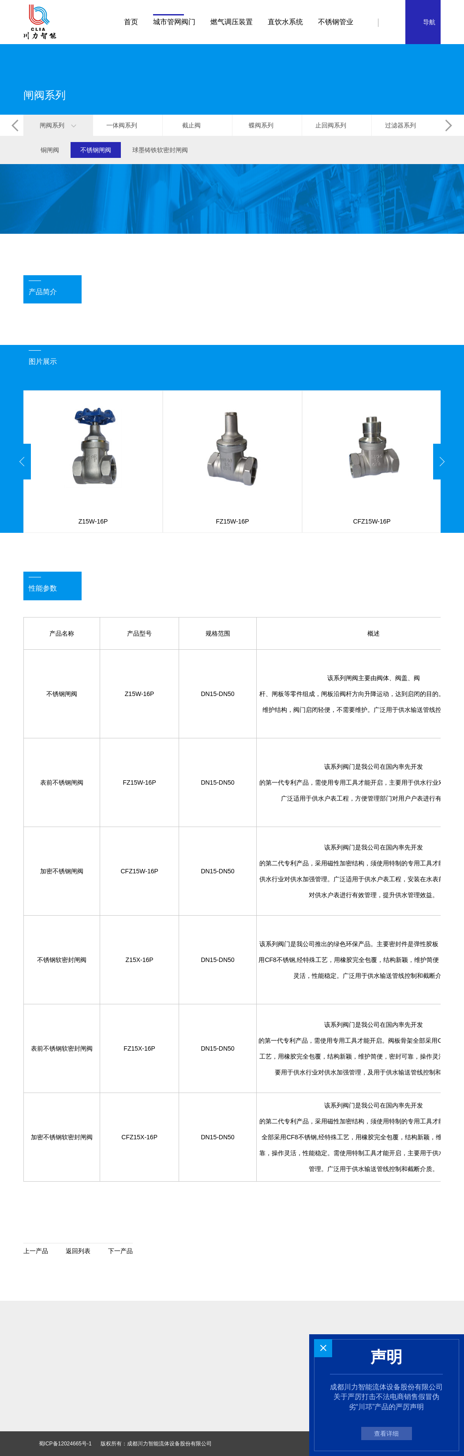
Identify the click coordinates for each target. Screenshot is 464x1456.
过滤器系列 (406, 125)
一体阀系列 (127, 125)
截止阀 (197, 125)
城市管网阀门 (174, 22)
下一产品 (120, 1250)
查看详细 (386, 1433)
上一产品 (35, 1250)
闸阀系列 (58, 125)
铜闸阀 (50, 149)
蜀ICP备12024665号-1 (65, 1444)
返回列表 (78, 1250)
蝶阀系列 (267, 125)
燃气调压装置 (231, 22)
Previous (22, 461)
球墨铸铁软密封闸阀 (160, 149)
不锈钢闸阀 (95, 149)
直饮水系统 (285, 22)
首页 (131, 22)
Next (442, 461)
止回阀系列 (336, 125)
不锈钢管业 (335, 22)
